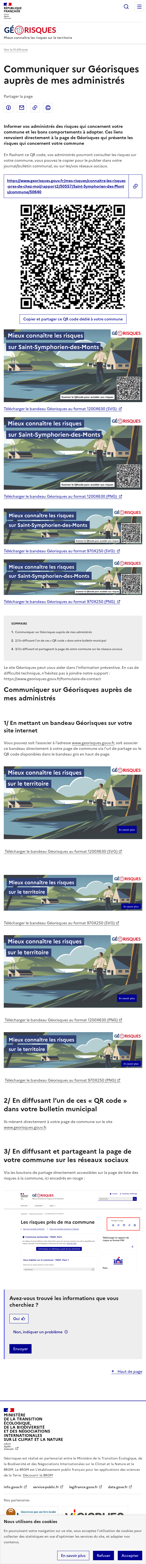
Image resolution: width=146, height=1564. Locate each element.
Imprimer (48, 107)
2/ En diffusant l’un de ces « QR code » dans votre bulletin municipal (60, 641)
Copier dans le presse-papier (35, 107)
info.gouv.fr (13, 1487)
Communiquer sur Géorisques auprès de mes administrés (53, 632)
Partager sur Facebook (8, 107)
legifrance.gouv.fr (83, 1487)
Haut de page (129, 1371)
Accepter (130, 1555)
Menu (139, 6)
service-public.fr (46, 1487)
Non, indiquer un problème (37, 1332)
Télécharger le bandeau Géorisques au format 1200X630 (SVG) (60, 409)
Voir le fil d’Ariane (16, 50)
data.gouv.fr (118, 1487)
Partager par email (21, 107)
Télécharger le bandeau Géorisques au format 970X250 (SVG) (59, 551)
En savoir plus (73, 1555)
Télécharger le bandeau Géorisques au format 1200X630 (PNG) (60, 496)
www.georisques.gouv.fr (93, 743)
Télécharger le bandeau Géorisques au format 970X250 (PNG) (59, 601)
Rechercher (126, 6)
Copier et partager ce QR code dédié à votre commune (73, 319)
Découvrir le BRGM (38, 1475)
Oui (16, 1319)
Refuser (103, 1555)
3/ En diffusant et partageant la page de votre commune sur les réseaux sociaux (68, 649)
